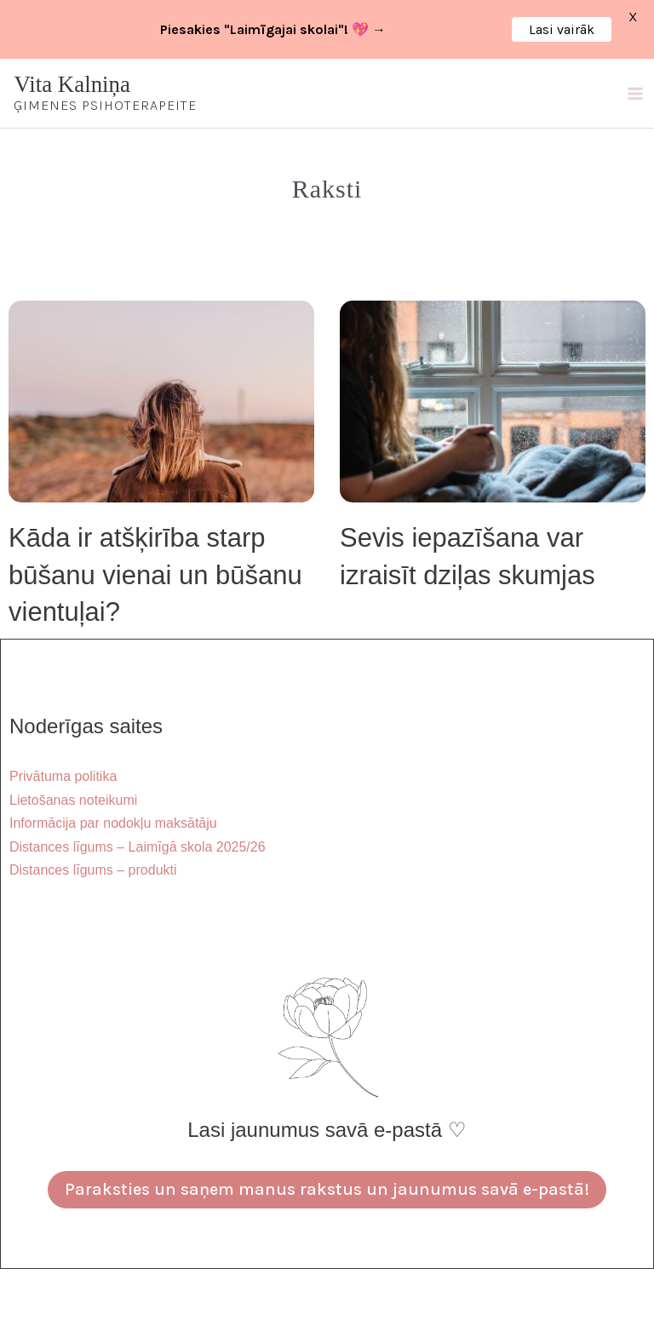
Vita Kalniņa (73, 84)
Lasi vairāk (561, 29)
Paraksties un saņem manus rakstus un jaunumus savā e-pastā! (327, 1189)
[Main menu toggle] (635, 93)
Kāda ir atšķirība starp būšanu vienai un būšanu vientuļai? (155, 575)
